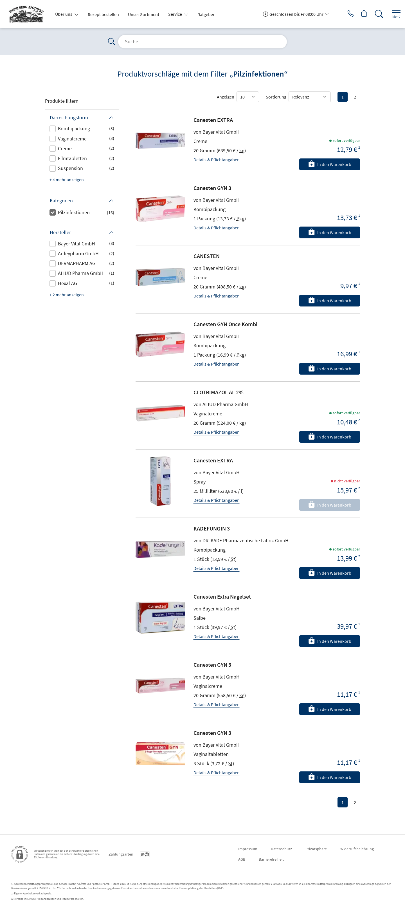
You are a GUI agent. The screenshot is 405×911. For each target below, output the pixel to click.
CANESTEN (207, 255)
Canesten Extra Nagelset (222, 596)
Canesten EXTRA (213, 119)
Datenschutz (281, 848)
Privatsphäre (316, 848)
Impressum (247, 848)
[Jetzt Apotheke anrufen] (342, 14)
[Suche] (374, 14)
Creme (65, 148)
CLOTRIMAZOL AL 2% (219, 392)
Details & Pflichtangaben (217, 159)
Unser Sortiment (143, 14)
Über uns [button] (64, 14)
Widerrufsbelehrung (357, 848)
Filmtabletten (72, 158)
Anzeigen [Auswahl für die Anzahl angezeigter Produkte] (225, 97)
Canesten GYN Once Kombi (225, 324)
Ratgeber (206, 14)
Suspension (70, 168)
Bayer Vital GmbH (76, 243)
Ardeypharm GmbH (78, 253)
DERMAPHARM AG (76, 263)
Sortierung (276, 97)
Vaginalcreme (72, 138)
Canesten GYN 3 (212, 187)
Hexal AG (67, 283)
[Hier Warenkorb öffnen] (358, 14)
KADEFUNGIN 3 (212, 528)
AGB (241, 859)
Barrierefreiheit (271, 859)
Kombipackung (74, 128)
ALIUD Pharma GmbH (81, 273)
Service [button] (175, 14)
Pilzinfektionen (74, 212)
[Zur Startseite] (28, 14)
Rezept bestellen (103, 14)
